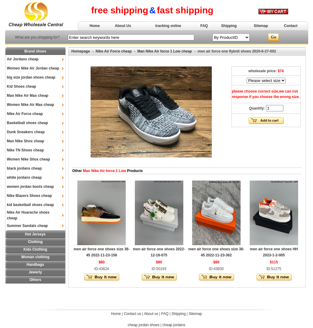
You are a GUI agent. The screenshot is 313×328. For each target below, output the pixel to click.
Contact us (132, 314)
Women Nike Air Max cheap (30, 105)
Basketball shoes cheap (27, 123)
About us (151, 314)
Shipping (229, 26)
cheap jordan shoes (144, 325)
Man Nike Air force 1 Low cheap (164, 51)
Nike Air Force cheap (25, 114)
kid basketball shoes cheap (30, 205)
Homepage (81, 51)
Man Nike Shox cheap (25, 141)
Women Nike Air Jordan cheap (33, 68)
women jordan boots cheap (30, 186)
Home (95, 26)
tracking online (168, 26)
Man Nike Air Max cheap (27, 95)
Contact (291, 26)
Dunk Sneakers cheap (26, 132)
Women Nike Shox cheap (28, 159)
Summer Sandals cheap (27, 226)
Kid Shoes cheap (21, 86)
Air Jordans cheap (23, 59)
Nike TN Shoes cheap (25, 150)
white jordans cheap (24, 177)
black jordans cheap (24, 168)
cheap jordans (173, 325)
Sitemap (261, 26)
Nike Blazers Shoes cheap (29, 196)
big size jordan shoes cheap (31, 77)
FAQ (204, 26)
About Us (123, 26)
